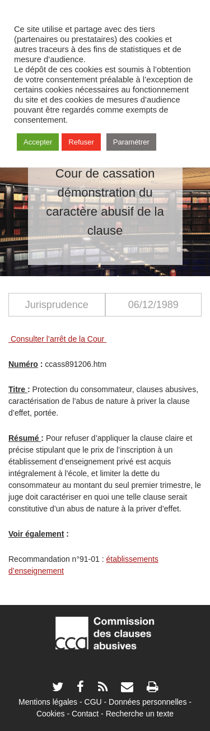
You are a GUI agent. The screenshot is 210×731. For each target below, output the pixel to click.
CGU (93, 701)
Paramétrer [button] (131, 142)
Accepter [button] (38, 142)
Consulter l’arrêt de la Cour (57, 338)
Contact (85, 713)
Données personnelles (147, 701)
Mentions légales (47, 701)
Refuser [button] (81, 142)
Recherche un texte (140, 713)
